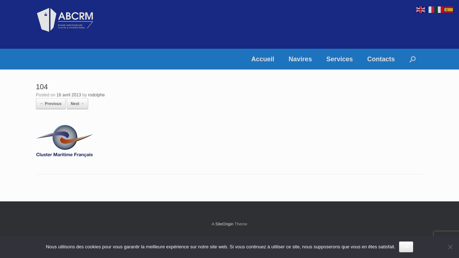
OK (406, 246)
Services (339, 59)
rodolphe (96, 94)
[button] (412, 59)
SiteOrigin (224, 224)
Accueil (262, 59)
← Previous (51, 103)
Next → (77, 103)
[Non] (450, 246)
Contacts (381, 59)
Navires (300, 59)
